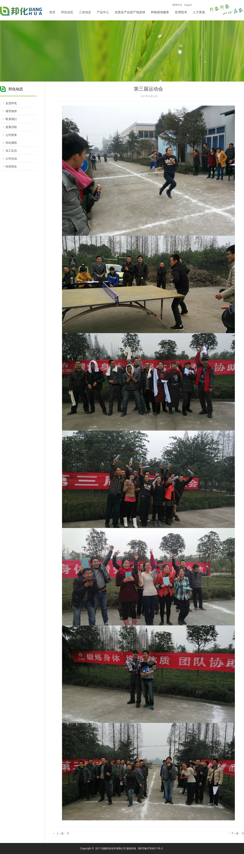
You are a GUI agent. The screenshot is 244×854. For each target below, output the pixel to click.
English (188, 4)
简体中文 (177, 4)
